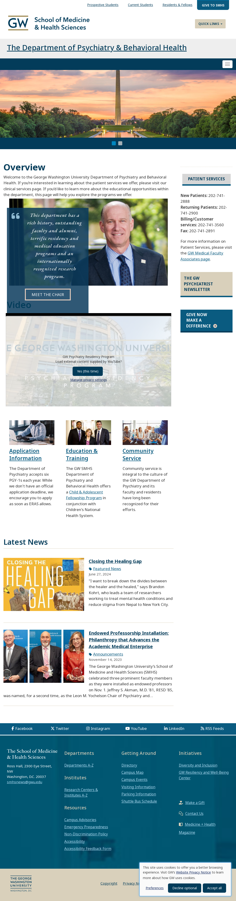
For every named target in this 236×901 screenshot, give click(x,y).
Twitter (62, 728)
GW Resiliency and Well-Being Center (204, 775)
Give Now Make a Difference (198, 320)
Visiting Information (138, 787)
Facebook (24, 728)
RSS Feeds (214, 728)
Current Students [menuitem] (140, 5)
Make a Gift (195, 802)
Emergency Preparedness (86, 827)
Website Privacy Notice (193, 872)
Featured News (107, 568)
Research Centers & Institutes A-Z (81, 792)
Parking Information (138, 794)
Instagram (100, 728)
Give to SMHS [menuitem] (213, 5)
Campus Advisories (80, 819)
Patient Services (206, 178)
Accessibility (74, 841)
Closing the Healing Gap (115, 561)
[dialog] (185, 879)
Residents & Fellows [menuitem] (177, 5)
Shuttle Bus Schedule (139, 801)
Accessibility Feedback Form (87, 848)
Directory (129, 765)
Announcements (108, 654)
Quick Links (210, 23)
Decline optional (184, 888)
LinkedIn (176, 728)
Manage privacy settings (88, 380)
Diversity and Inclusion (198, 765)
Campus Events (134, 779)
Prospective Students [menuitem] (102, 5)
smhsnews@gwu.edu (24, 782)
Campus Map (132, 772)
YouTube (139, 728)
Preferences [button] (155, 888)
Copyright (108, 883)
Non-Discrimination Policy (86, 834)
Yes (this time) (87, 371)
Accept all (214, 888)
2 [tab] (120, 143)
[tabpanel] (118, 104)
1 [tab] (114, 143)
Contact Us (194, 813)
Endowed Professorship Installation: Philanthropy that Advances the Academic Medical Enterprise (129, 640)
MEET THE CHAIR (48, 294)
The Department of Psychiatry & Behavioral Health (97, 47)
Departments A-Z (79, 765)
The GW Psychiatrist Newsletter (198, 283)
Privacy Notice (135, 883)
